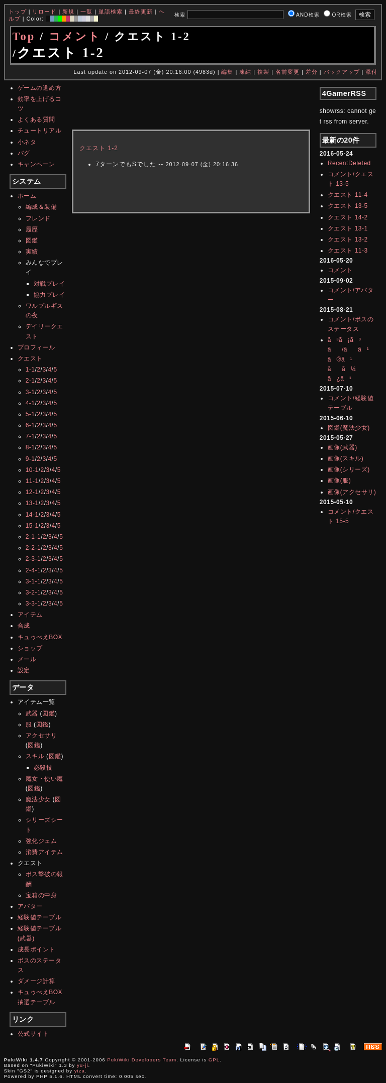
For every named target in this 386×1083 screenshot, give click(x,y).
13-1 (32, 503)
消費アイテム (44, 852)
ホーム (27, 195)
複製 (263, 72)
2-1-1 (33, 536)
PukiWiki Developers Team (141, 1059)
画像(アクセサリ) (352, 492)
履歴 (32, 229)
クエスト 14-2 (348, 217)
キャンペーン (36, 164)
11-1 (32, 481)
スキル (35, 756)
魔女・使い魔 (44, 778)
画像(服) (339, 480)
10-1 (32, 469)
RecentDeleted (349, 163)
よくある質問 (36, 119)
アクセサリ (41, 735)
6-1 (30, 425)
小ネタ (27, 142)
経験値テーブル (40, 917)
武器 (32, 713)
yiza (79, 1070)
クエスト (30, 358)
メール (27, 659)
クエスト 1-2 (98, 148)
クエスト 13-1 (348, 228)
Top (24, 36)
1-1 (30, 369)
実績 (32, 251)
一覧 (86, 12)
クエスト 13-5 (348, 205)
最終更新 (141, 12)
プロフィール (36, 347)
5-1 (30, 414)
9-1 (30, 458)
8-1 (30, 447)
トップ (18, 12)
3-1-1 (33, 581)
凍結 (245, 72)
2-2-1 (33, 547)
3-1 (30, 392)
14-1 (32, 514)
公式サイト (33, 1033)
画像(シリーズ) (349, 469)
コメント (75, 36)
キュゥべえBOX (40, 637)
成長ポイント (36, 949)
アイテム (30, 614)
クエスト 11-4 (348, 194)
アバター (30, 906)
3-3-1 (33, 603)
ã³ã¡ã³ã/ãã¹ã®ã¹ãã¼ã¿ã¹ (348, 359)
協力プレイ (49, 294)
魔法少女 (38, 799)
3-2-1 (33, 592)
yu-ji (82, 1065)
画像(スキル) (346, 458)
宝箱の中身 (41, 895)
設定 (24, 670)
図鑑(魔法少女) (349, 427)
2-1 (30, 380)
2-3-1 (33, 558)
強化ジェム (41, 841)
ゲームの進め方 (40, 87)
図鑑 (32, 240)
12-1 (32, 492)
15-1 (32, 525)
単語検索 (111, 12)
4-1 (30, 403)
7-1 (30, 436)
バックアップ (342, 72)
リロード (44, 12)
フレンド (38, 218)
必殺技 (43, 767)
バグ (24, 153)
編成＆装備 (41, 206)
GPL (214, 1059)
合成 (24, 625)
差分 (312, 72)
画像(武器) (342, 447)
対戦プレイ (49, 283)
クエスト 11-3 (348, 250)
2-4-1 (33, 570)
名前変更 (287, 72)
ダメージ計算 (36, 981)
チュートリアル (40, 130)
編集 (227, 72)
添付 (371, 72)
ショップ (30, 648)
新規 (68, 12)
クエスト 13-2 (348, 239)
